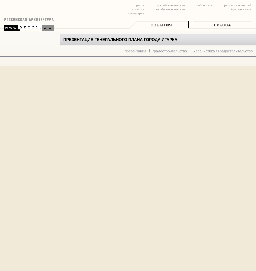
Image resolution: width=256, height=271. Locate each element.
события (138, 9)
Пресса (222, 25)
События (161, 25)
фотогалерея (135, 13)
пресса (139, 5)
